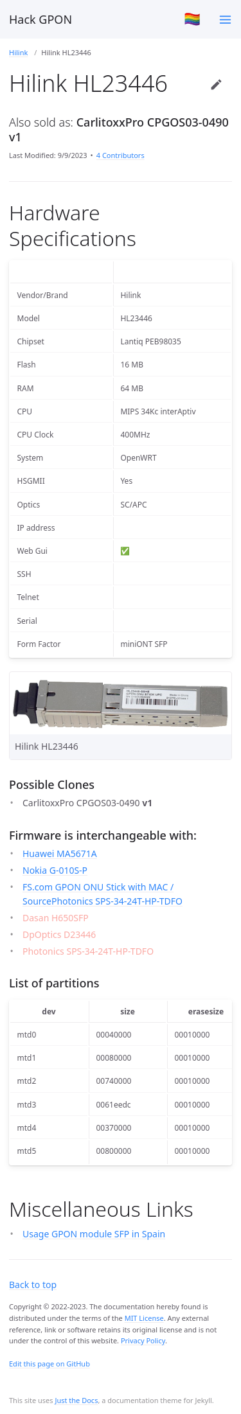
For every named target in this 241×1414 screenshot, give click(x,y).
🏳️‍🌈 (192, 19)
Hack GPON (40, 19)
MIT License (144, 1318)
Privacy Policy (143, 1340)
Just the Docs (76, 1400)
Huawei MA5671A (59, 853)
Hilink (18, 52)
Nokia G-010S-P (54, 870)
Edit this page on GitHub (49, 1363)
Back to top (33, 1284)
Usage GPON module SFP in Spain (93, 1234)
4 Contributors (120, 155)
